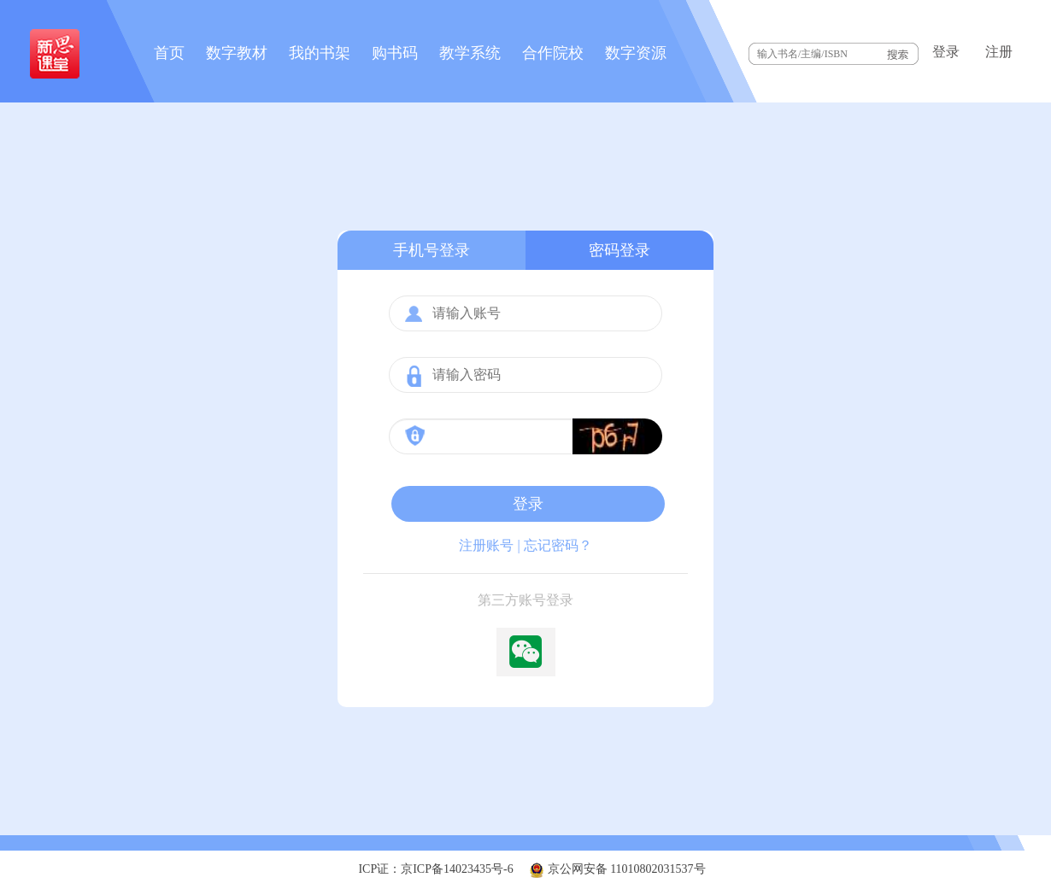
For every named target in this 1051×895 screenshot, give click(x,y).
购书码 (395, 52)
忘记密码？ (558, 545)
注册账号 (486, 545)
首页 (169, 52)
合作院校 (553, 52)
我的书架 (319, 52)
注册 (999, 51)
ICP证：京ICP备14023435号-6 (435, 869)
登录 (946, 51)
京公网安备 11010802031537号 (617, 869)
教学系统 (470, 52)
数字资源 (635, 52)
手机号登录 (431, 250)
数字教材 (236, 52)
